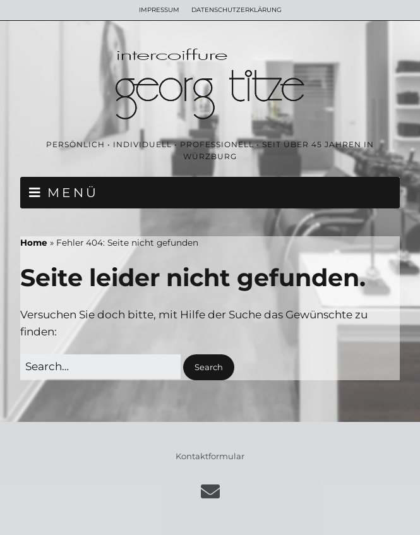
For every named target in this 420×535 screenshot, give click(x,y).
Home (33, 242)
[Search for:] (100, 366)
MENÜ (73, 192)
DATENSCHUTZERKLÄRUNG (236, 10)
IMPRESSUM (159, 10)
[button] (208, 367)
